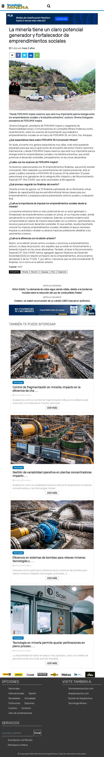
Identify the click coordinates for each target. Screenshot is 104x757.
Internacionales (16, 693)
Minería (25, 272)
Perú (53, 272)
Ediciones (29, 703)
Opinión (32, 693)
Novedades (14, 698)
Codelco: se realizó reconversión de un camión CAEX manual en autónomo (52, 301)
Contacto (26, 708)
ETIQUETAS (14, 272)
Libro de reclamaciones (20, 713)
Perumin (34, 272)
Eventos (13, 708)
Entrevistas (14, 703)
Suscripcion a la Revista (20, 740)
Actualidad (30, 698)
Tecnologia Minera (77, 703)
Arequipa (44, 272)
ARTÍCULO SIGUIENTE (52, 297)
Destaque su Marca (18, 745)
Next (98, 674)
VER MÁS (52, 407)
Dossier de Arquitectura (80, 698)
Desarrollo (62, 272)
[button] (4, 6)
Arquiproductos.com (78, 693)
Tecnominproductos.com (80, 688)
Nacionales (14, 688)
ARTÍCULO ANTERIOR (52, 286)
